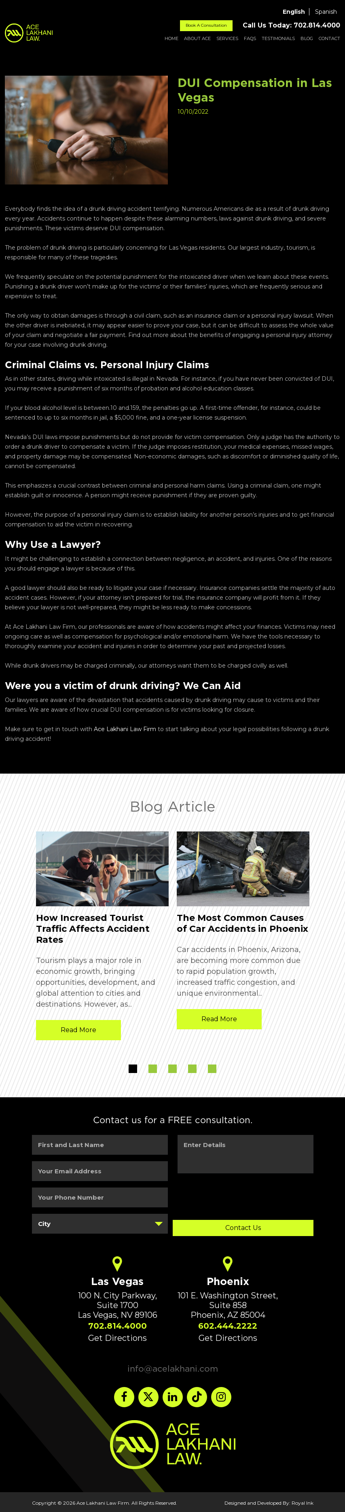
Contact (329, 38)
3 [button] (172, 1069)
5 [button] (212, 1069)
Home (171, 38)
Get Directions (117, 1336)
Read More (78, 1030)
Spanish (326, 11)
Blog (307, 38)
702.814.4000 (117, 1324)
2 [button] (152, 1069)
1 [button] (133, 1069)
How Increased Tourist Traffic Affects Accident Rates (93, 928)
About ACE (197, 38)
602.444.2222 (227, 1324)
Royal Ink (302, 1501)
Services (227, 38)
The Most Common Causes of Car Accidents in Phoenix (242, 923)
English (294, 11)
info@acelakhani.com (172, 1366)
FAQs (250, 38)
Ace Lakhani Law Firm (125, 729)
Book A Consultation (206, 25)
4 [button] (192, 1069)
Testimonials (278, 38)
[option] (102, 937)
